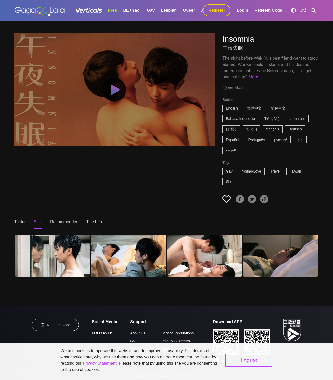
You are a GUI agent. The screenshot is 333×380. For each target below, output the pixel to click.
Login (242, 10)
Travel (275, 171)
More (253, 77)
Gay (151, 10)
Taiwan (295, 171)
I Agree (249, 360)
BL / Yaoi (131, 10)
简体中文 (278, 108)
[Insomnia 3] (204, 256)
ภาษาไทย (297, 119)
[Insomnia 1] (52, 256)
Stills (38, 222)
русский (280, 140)
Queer (189, 10)
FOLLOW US (102, 333)
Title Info (94, 222)
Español (232, 140)
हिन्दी (300, 140)
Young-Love (251, 171)
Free (112, 10)
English (232, 108)
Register (216, 10)
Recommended (64, 222)
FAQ (133, 341)
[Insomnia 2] (128, 256)
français (272, 129)
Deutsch (295, 129)
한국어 (251, 129)
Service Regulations (177, 333)
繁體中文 (254, 108)
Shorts (231, 182)
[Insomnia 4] (280, 256)
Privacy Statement (176, 341)
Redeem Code (268, 10)
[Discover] (303, 10)
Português (256, 140)
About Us (137, 333)
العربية (231, 150)
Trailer (20, 222)
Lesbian (169, 10)
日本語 (231, 129)
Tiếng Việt (272, 119)
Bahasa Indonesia (240, 119)
